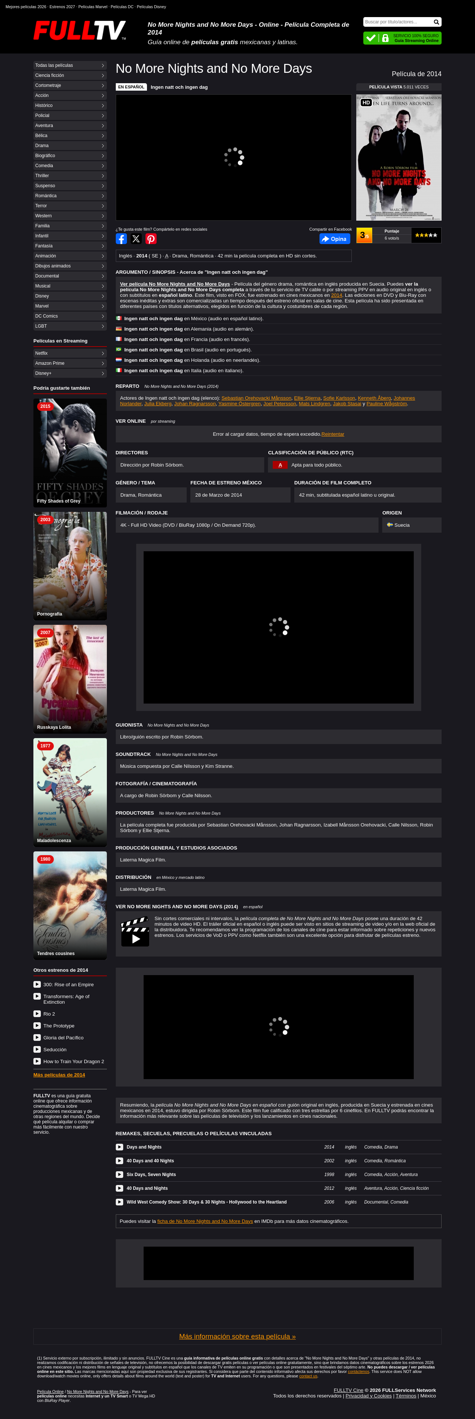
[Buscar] (402, 22)
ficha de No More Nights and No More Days (205, 1221)
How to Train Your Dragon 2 (73, 1061)
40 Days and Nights (147, 1188)
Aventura (44, 125)
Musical (42, 286)
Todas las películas (54, 65)
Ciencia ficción (49, 75)
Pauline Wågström (387, 403)
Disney (42, 296)
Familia (42, 225)
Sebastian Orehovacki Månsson (256, 398)
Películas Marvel (92, 6)
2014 (336, 295)
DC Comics (46, 316)
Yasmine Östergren (240, 403)
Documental (47, 276)
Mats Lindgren (314, 403)
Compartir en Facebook (121, 238)
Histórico (44, 105)
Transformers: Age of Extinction (66, 999)
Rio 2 (49, 1014)
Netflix (41, 353)
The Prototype (59, 1026)
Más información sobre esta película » (237, 1336)
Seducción (54, 1049)
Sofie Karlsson (339, 398)
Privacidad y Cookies (368, 1396)
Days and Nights (144, 1147)
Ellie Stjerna (307, 398)
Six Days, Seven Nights (151, 1174)
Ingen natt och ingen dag (179, 87)
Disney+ (43, 373)
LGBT (41, 326)
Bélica (41, 135)
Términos (406, 1396)
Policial (42, 115)
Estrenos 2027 (62, 6)
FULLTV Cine (348, 1390)
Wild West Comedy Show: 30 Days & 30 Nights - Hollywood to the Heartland (207, 1202)
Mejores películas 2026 (26, 6)
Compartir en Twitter (136, 238)
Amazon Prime (50, 363)
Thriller (42, 175)
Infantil (41, 235)
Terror (41, 205)
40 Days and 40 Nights (150, 1160)
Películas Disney (151, 6)
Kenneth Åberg (374, 398)
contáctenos (358, 1371)
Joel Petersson (279, 403)
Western (43, 215)
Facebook (335, 238)
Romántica (45, 195)
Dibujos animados (53, 266)
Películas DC (122, 6)
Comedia (44, 165)
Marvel (42, 306)
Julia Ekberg (157, 403)
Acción (42, 95)
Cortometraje (48, 85)
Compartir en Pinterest (151, 238)
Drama (42, 145)
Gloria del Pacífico (63, 1037)
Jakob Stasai (347, 403)
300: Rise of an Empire (68, 984)
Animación (45, 256)
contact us (308, 1376)
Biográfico (45, 155)
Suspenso (45, 185)
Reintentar (332, 434)
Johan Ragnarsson (195, 403)
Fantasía (44, 246)
